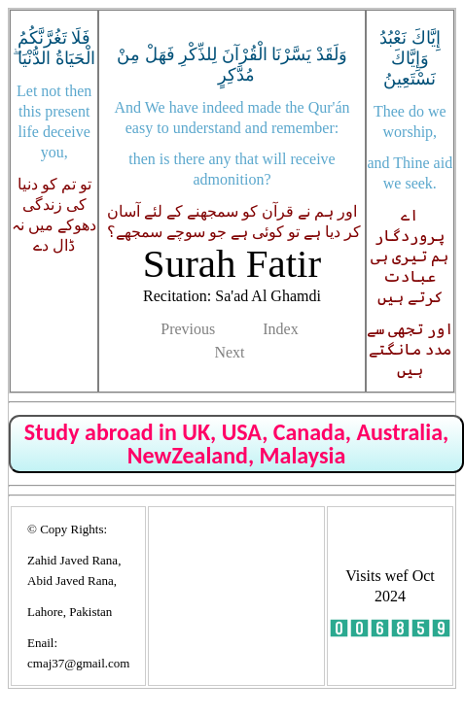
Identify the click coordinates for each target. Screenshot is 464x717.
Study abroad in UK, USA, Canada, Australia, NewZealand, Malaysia (236, 443)
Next (229, 352)
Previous (188, 329)
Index (280, 329)
